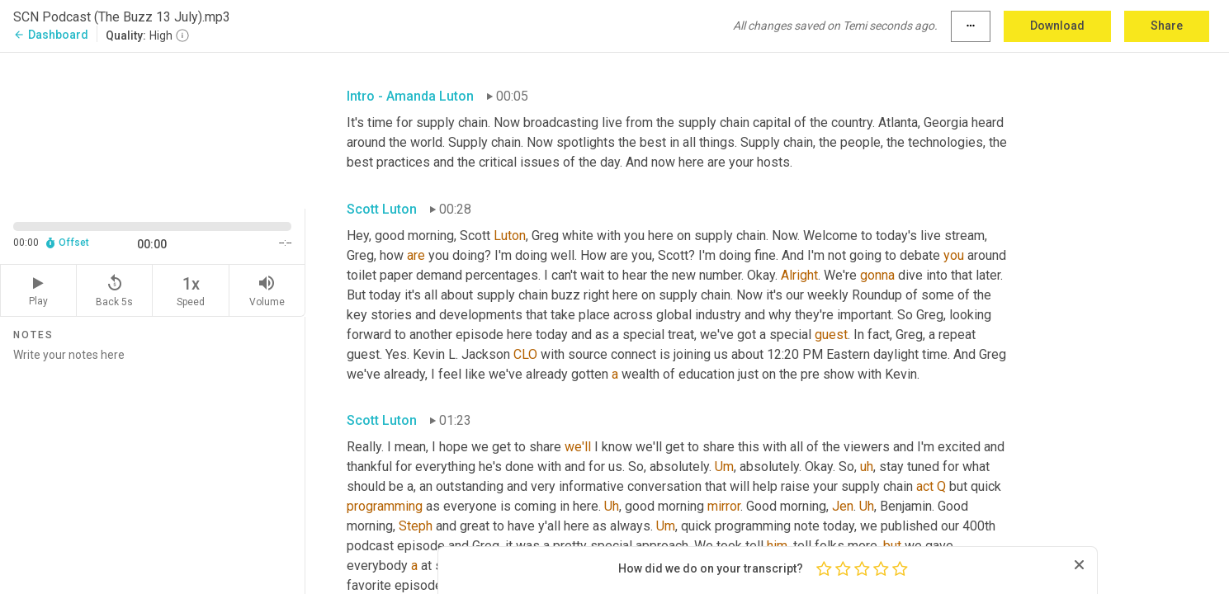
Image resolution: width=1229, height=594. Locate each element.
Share (1167, 25)
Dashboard (50, 34)
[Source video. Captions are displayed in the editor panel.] (152, 129)
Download (1057, 25)
